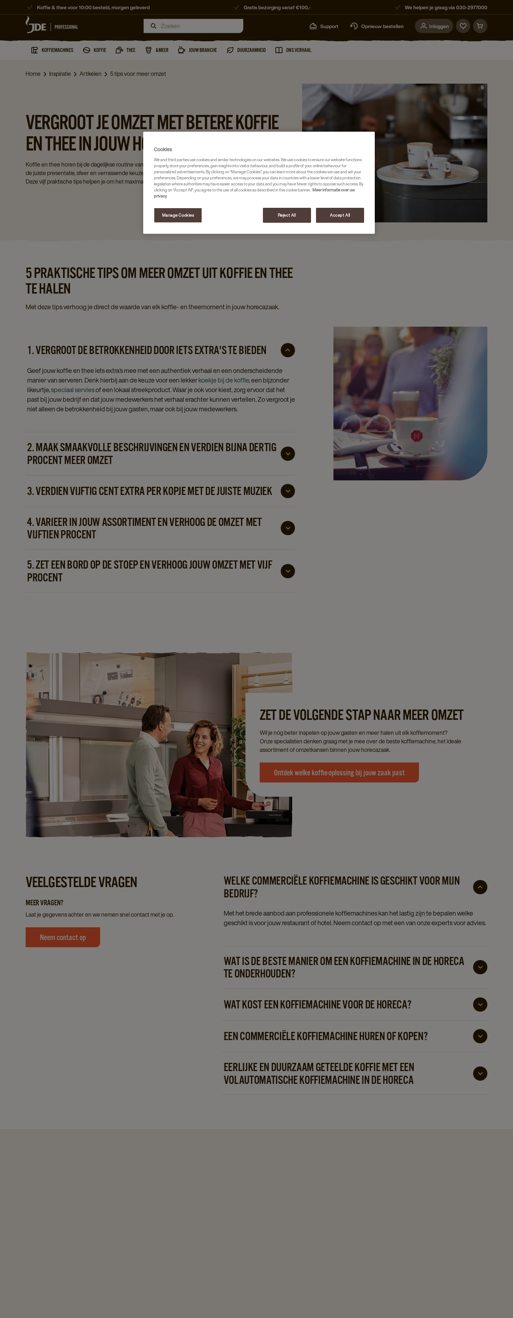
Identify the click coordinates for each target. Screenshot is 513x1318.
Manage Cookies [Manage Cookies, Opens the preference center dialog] (178, 215)
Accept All (340, 215)
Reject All (287, 215)
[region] (259, 183)
